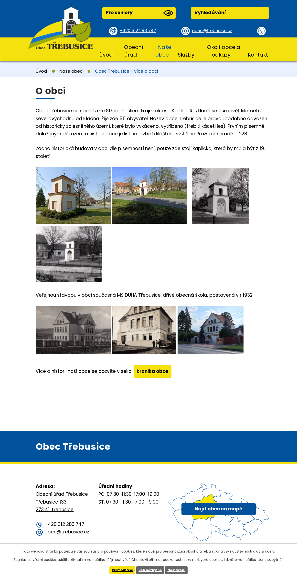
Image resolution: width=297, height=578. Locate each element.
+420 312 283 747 (139, 30)
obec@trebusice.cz (213, 30)
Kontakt (258, 54)
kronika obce (154, 372)
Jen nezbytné (150, 569)
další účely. (265, 550)
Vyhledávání (210, 12)
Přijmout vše (120, 569)
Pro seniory (139, 13)
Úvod (106, 54)
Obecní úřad (133, 51)
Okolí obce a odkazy (223, 51)
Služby (186, 54)
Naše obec (163, 51)
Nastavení (178, 569)
